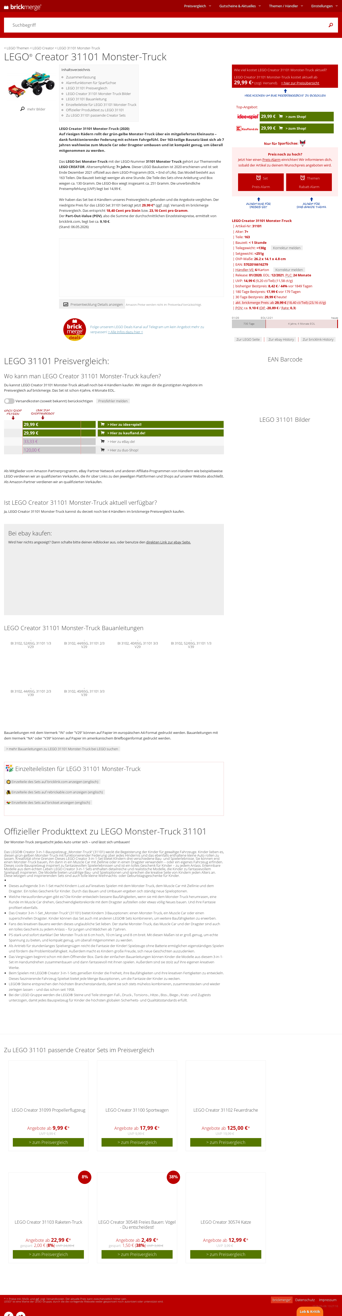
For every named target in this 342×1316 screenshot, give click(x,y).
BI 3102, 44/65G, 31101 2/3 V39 (31, 692)
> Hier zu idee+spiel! (120, 424)
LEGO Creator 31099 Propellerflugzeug (48, 1110)
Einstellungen (322, 5)
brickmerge (282, 1299)
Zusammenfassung (81, 77)
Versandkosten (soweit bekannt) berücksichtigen (54, 401)
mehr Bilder (31, 109)
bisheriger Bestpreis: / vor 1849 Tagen (273, 286)
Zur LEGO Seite (248, 339)
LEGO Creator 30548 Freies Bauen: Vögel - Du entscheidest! (137, 1224)
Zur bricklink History (318, 339)
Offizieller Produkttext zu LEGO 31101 (95, 110)
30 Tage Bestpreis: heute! (261, 297)
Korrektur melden (287, 247)
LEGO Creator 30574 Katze (226, 1222)
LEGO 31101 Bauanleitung (86, 99)
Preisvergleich (195, 5)
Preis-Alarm (271, 159)
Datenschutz (305, 1299)
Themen (283, 5)
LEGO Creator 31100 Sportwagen (137, 1110)
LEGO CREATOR (72, 166)
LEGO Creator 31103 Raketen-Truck (48, 1222)
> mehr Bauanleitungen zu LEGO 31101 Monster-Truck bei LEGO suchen (62, 748)
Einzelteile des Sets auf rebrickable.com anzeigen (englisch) (54, 792)
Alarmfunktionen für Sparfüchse (91, 82)
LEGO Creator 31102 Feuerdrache (225, 1110)
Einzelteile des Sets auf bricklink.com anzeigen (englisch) (52, 781)
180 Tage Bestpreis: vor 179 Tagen (268, 291)
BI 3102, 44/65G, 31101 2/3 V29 (84, 644)
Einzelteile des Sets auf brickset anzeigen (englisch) (48, 802)
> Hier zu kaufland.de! (121, 433)
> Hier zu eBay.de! (116, 441)
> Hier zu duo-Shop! (118, 450)
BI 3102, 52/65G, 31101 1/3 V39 (191, 644)
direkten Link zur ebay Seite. (168, 542)
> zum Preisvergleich (48, 1142)
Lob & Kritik (310, 1311)
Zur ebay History (281, 339)
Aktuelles (237, 5)
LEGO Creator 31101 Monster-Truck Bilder (98, 93)
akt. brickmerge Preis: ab (280, 302)
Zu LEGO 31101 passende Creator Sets (96, 115)
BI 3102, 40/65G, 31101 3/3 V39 (84, 692)
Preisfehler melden (113, 401)
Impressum (327, 1299)
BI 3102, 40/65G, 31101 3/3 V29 (138, 644)
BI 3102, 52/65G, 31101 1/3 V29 (31, 644)
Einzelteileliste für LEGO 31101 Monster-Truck (101, 104)
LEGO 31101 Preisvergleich (86, 88)
